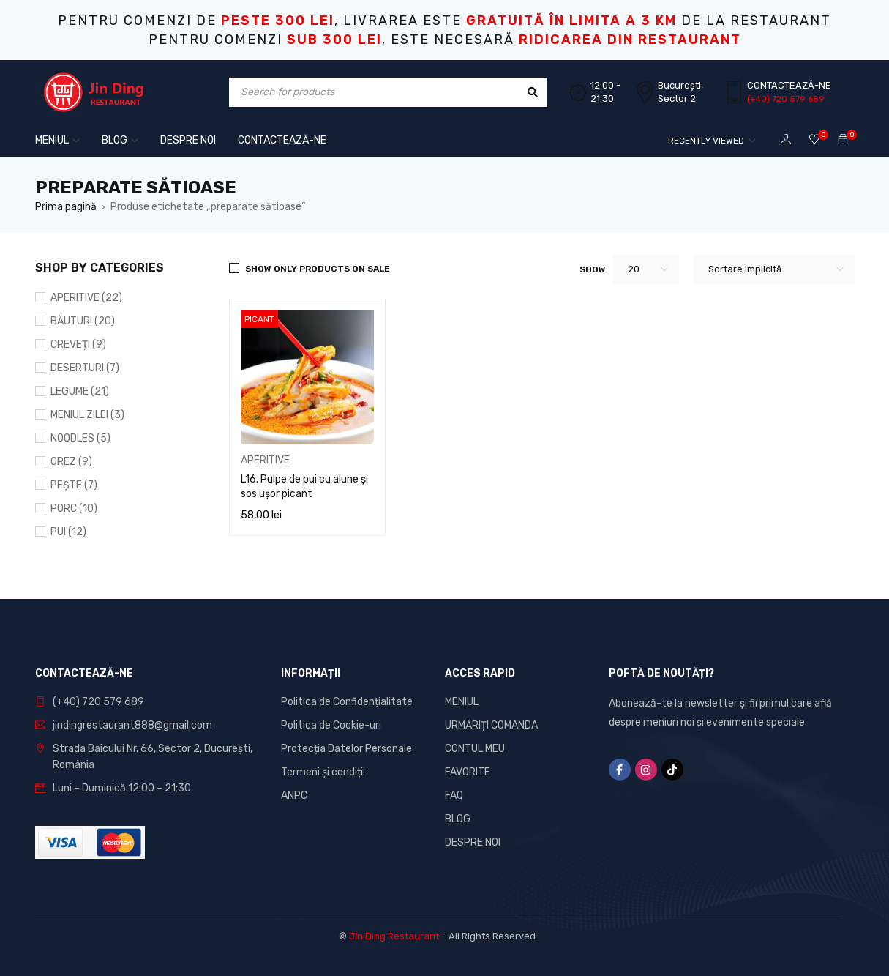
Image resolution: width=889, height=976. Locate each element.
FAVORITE (467, 772)
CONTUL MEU (475, 748)
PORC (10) (73, 508)
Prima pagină (66, 207)
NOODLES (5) (80, 438)
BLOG (457, 819)
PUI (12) (68, 532)
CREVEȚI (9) (78, 344)
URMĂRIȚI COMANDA (491, 725)
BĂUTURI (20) (82, 321)
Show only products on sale (317, 269)
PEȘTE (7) (73, 485)
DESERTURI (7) (84, 368)
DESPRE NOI (472, 842)
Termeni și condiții (323, 772)
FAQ (454, 795)
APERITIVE (265, 460)
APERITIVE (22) (86, 297)
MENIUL (462, 702)
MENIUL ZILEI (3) (87, 415)
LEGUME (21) (79, 391)
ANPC (294, 795)
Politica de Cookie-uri (331, 725)
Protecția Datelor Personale (346, 748)
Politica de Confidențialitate (347, 702)
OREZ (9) (71, 461)
